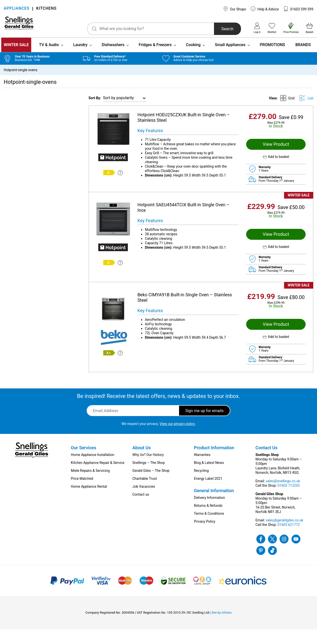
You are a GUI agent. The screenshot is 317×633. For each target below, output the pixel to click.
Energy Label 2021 (208, 482)
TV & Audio (49, 48)
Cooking (193, 48)
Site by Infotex (221, 616)
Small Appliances (230, 48)
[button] (276, 160)
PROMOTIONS (272, 48)
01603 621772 (288, 528)
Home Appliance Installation (92, 458)
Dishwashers (113, 48)
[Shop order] (124, 101)
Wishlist (271, 28)
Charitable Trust (144, 482)
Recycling (201, 474)
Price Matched (82, 482)
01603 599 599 (298, 8)
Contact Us (267, 451)
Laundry (80, 48)
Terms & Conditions (209, 517)
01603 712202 (288, 489)
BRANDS (303, 48)
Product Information (214, 451)
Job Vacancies (143, 490)
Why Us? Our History (148, 458)
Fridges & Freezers (155, 48)
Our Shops (234, 8)
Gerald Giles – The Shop (151, 474)
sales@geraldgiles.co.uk (284, 524)
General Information (214, 494)
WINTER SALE (16, 48)
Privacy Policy (204, 525)
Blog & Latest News (209, 466)
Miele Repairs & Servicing (90, 474)
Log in (257, 28)
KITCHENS (46, 9)
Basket (309, 28)
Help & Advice (265, 8)
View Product (276, 147)
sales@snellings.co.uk (283, 484)
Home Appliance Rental (89, 490)
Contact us (140, 498)
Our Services (83, 451)
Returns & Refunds (208, 509)
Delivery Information (209, 501)
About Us (141, 451)
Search (217, 29)
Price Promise (291, 28)
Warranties (202, 458)
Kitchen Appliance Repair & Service (98, 466)
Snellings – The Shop (148, 466)
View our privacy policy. (178, 427)
